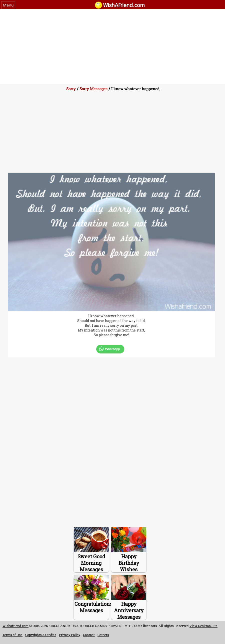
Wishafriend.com (15, 626)
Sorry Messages (94, 88)
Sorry (71, 88)
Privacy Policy (69, 635)
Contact (89, 635)
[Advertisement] (112, 47)
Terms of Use (12, 635)
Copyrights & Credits (40, 635)
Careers (103, 635)
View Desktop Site (204, 626)
